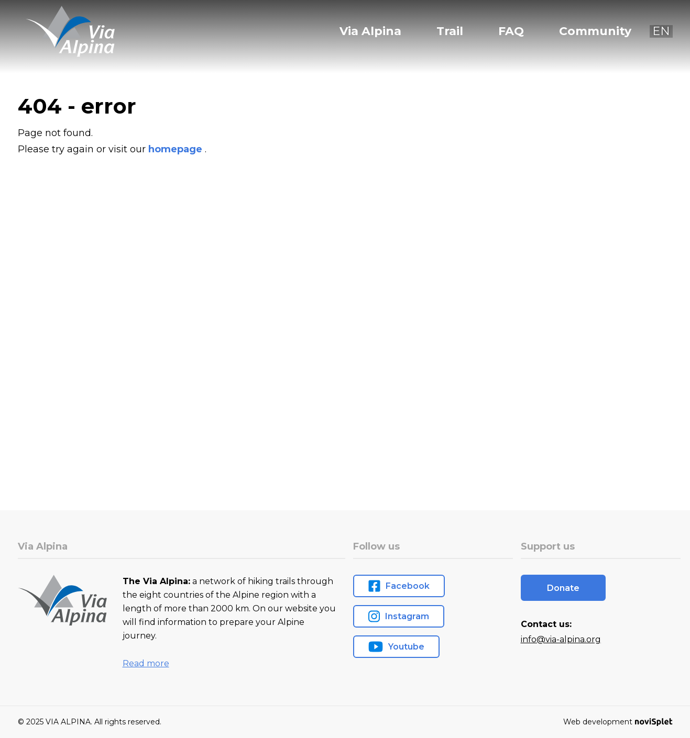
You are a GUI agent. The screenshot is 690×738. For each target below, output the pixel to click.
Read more (146, 663)
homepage (176, 149)
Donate (563, 588)
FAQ (511, 31)
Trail (449, 31)
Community (595, 31)
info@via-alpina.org (561, 639)
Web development (617, 721)
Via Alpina (370, 31)
